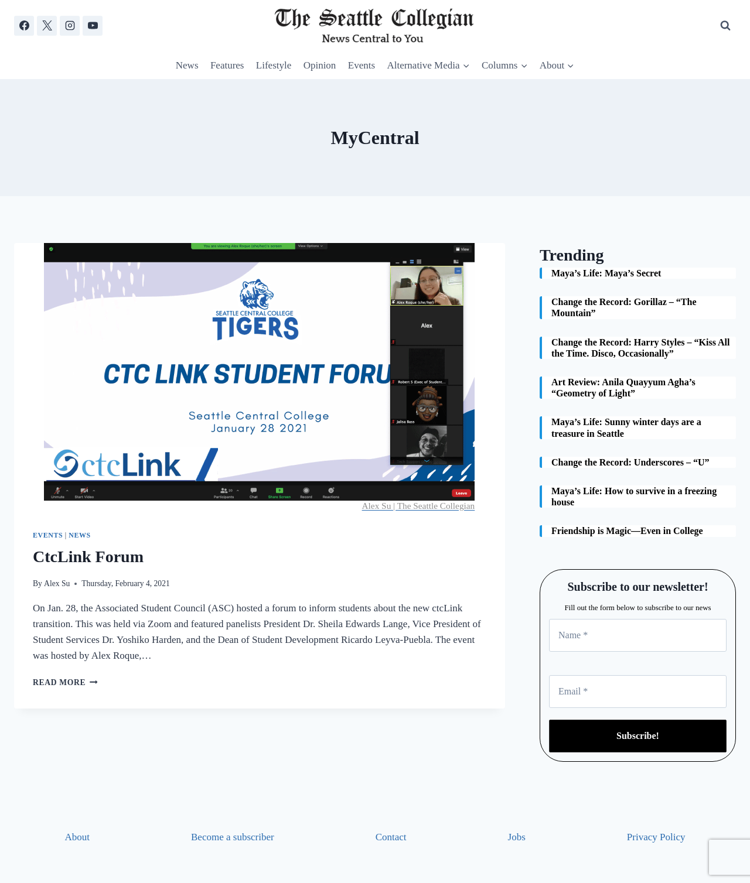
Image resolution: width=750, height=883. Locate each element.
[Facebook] (24, 26)
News (187, 65)
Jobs (517, 837)
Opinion (320, 65)
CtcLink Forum (88, 556)
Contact (391, 837)
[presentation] (259, 377)
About (77, 837)
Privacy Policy (656, 837)
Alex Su (57, 583)
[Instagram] (70, 26)
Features (227, 65)
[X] (47, 26)
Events (361, 65)
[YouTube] (93, 26)
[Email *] (638, 691)
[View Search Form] (725, 25)
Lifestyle (273, 65)
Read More (65, 682)
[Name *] (638, 635)
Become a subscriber (232, 837)
